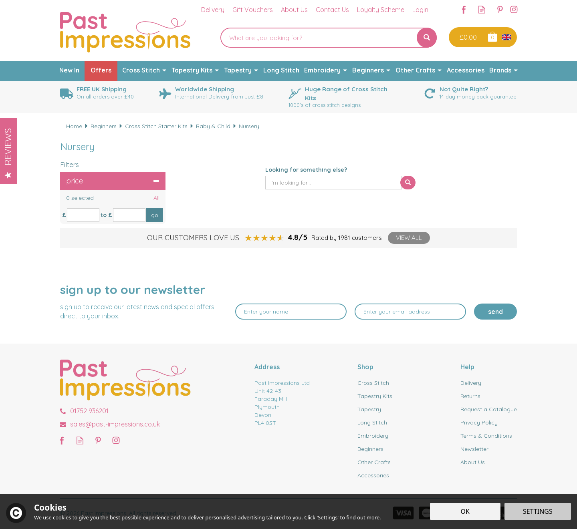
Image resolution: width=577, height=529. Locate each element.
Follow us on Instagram (514, 9)
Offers (101, 70)
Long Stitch (372, 422)
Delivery (470, 382)
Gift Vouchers (252, 10)
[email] (410, 312)
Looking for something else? (306, 169)
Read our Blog (482, 9)
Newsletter (474, 449)
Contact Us (332, 10)
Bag (492, 36)
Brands (500, 70)
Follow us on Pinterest (500, 9)
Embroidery (372, 435)
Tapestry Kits (374, 396)
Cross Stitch (373, 382)
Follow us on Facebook (464, 9)
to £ (106, 215)
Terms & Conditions (486, 435)
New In (69, 70)
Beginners (370, 449)
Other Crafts (374, 462)
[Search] (318, 37)
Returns (470, 396)
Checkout (467, 37)
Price (112, 180)
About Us (472, 462)
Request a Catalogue (488, 409)
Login (420, 10)
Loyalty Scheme (380, 10)
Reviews (8, 153)
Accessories (373, 475)
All (156, 197)
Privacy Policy (479, 422)
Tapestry (369, 409)
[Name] (291, 312)
